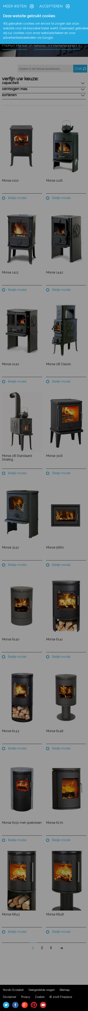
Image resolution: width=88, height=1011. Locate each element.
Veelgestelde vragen (41, 989)
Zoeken (40, 996)
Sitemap (64, 989)
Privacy (25, 996)
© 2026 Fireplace (60, 996)
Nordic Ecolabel (13, 989)
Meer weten (15, 6)
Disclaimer (9, 996)
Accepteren (51, 6)
